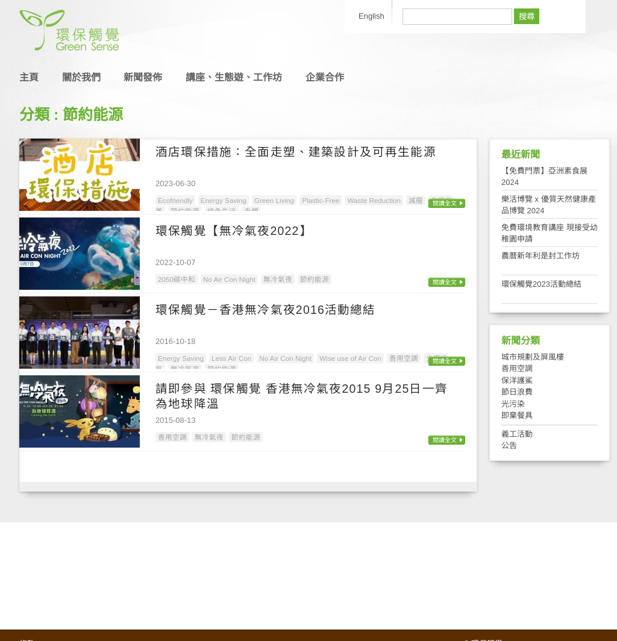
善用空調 (403, 358)
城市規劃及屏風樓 (532, 356)
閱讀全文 (445, 203)
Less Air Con (231, 358)
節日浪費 (517, 391)
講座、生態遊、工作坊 (234, 77)
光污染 (513, 403)
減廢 (416, 200)
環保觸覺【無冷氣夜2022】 (233, 230)
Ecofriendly (175, 200)
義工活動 (517, 434)
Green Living (274, 200)
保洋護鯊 (517, 380)
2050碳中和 (176, 279)
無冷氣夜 (277, 279)
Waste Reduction (374, 200)
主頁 (29, 77)
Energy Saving (223, 200)
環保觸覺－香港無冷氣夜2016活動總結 (265, 309)
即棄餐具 (517, 415)
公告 (509, 445)
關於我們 (81, 77)
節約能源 (314, 279)
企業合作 (324, 77)
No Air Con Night (229, 279)
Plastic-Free (320, 200)
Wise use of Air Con (350, 358)
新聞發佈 (143, 77)
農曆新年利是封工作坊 (540, 255)
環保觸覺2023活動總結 (541, 284)
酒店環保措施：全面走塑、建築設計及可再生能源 (295, 151)
